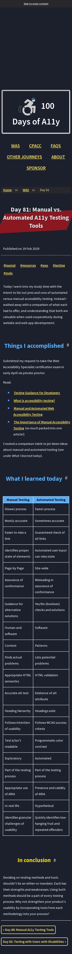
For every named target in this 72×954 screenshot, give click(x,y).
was (45, 265)
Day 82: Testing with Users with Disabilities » (34, 941)
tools (9, 273)
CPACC (35, 146)
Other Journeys (24, 157)
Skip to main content (36, 3)
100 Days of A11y (36, 112)
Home (7, 190)
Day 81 (44, 190)
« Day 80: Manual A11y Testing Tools (28, 930)
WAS (15, 146)
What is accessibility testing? (34, 400)
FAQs (56, 146)
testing (60, 265)
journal (10, 265)
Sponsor (36, 168)
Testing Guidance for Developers (37, 393)
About (58, 157)
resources (29, 265)
